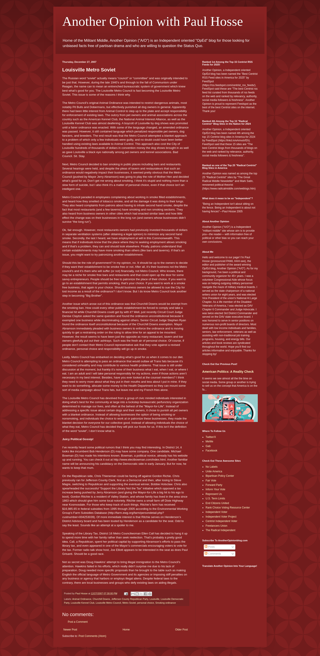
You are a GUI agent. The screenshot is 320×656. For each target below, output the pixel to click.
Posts (210, 546)
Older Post (181, 629)
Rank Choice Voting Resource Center (228, 507)
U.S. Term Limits (215, 498)
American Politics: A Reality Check (228, 371)
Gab (208, 446)
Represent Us (214, 494)
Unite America (214, 471)
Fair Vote (211, 480)
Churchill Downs (101, 599)
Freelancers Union (216, 525)
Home (126, 629)
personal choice (145, 602)
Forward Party (214, 485)
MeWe (209, 441)
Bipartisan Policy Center (220, 475)
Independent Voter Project (221, 516)
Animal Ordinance (81, 599)
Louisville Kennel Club (82, 602)
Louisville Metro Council (108, 602)
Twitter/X (211, 437)
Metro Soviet (129, 602)
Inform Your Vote (215, 489)
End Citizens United (217, 503)
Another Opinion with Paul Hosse (152, 21)
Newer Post (70, 629)
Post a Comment (78, 621)
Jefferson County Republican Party (129, 599)
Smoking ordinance (165, 602)
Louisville (154, 599)
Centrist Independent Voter (221, 521)
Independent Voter (216, 512)
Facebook (211, 450)
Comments (213, 553)
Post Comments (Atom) (92, 636)
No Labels (212, 466)
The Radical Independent (220, 530)
